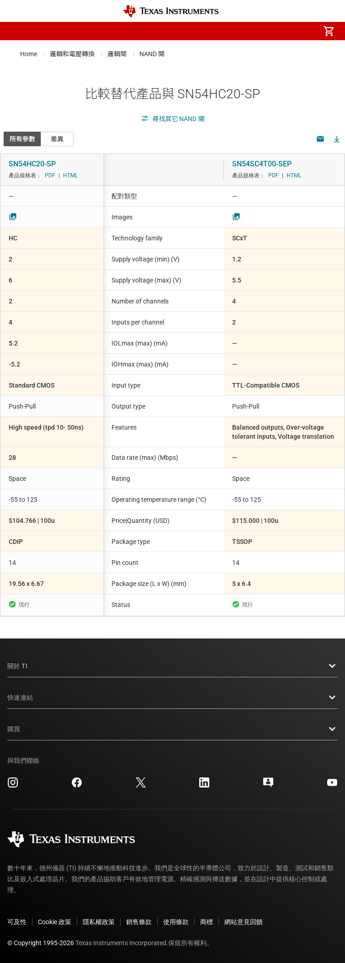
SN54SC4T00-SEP (262, 164)
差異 (57, 139)
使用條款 (176, 922)
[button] (16, 31)
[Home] (171, 11)
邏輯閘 (117, 54)
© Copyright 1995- (40, 943)
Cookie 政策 (54, 922)
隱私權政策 (99, 922)
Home (28, 54)
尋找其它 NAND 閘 (173, 118)
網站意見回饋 (243, 922)
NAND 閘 (152, 54)
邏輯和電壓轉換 (72, 54)
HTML (70, 175)
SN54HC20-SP (32, 164)
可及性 (17, 922)
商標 (206, 922)
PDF (50, 175)
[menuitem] (252, 31)
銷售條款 (139, 922)
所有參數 (22, 139)
